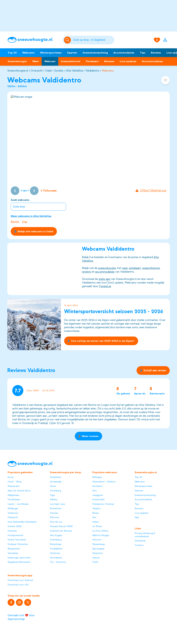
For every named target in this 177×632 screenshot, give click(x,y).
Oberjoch (13, 517)
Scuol (11, 477)
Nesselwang (98, 544)
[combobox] (93, 40)
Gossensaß (55, 481)
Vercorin (96, 539)
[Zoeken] (93, 40)
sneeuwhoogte (107, 268)
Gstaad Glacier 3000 (61, 526)
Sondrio (58, 70)
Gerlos (96, 557)
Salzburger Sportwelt (19, 557)
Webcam (49, 61)
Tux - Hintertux (58, 561)
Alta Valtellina (74, 70)
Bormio (15, 221)
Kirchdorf (97, 486)
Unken (95, 521)
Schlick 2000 (15, 526)
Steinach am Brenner (61, 530)
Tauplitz (96, 508)
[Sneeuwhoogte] (33, 40)
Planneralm (13, 486)
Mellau (53, 499)
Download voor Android (20, 580)
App (137, 517)
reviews (86, 272)
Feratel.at (105, 286)
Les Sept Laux (57, 503)
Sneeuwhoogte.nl (17, 70)
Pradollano (55, 477)
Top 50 (12, 52)
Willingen (97, 477)
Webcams (28, 52)
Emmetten (55, 508)
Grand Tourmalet (17, 539)
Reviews (156, 52)
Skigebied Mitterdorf (19, 561)
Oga (24, 221)
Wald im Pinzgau (100, 535)
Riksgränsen (14, 548)
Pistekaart (92, 61)
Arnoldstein (56, 557)
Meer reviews (88, 436)
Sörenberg (55, 490)
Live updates (141, 512)
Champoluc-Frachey (103, 503)
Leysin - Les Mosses (18, 503)
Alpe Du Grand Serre (19, 490)
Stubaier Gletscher (18, 544)
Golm (53, 486)
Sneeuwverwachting (95, 52)
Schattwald (98, 499)
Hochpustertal (15, 535)
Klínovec (54, 517)
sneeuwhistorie (151, 268)
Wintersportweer (51, 52)
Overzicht (37, 70)
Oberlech (97, 553)
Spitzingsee (98, 548)
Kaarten (72, 52)
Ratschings (55, 544)
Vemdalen (13, 553)
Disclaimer (140, 540)
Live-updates (128, 61)
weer (124, 268)
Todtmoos (13, 512)
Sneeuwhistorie (70, 61)
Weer (35, 61)
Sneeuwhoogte (17, 61)
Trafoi (95, 561)
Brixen (95, 512)
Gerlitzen (55, 553)
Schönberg (56, 539)
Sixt (94, 517)
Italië (48, 70)
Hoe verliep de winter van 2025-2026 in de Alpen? (101, 341)
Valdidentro (92, 70)
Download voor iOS (18, 584)
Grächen (12, 530)
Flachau (54, 512)
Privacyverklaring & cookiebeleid (145, 535)
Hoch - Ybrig (14, 481)
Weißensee (13, 495)
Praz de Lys (56, 521)
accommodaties (104, 272)
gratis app (104, 279)
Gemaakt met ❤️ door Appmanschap (21, 617)
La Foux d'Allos (100, 530)
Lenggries (97, 495)
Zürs (94, 490)
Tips (142, 52)
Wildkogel (13, 508)
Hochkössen (14, 499)
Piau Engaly (56, 535)
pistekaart (135, 268)
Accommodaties (123, 52)
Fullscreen (49, 190)
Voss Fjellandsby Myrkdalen (22, 521)
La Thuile (97, 526)
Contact (139, 545)
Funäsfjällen (56, 548)
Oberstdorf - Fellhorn (104, 481)
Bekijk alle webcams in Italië (33, 231)
